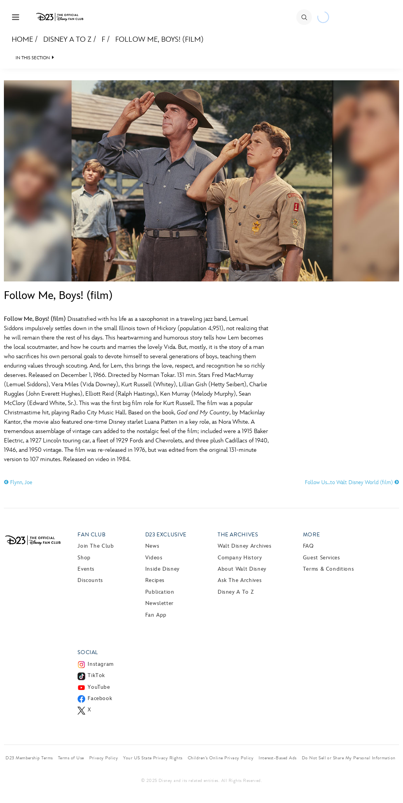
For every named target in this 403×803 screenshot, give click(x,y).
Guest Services (321, 557)
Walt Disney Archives (245, 546)
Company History (240, 557)
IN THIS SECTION (33, 58)
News (152, 546)
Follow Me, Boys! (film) (159, 39)
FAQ (308, 546)
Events (86, 569)
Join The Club (95, 546)
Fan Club (91, 535)
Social (87, 652)
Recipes (155, 580)
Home (22, 39)
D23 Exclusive (166, 535)
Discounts (90, 580)
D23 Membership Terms (29, 757)
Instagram (101, 664)
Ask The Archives (240, 580)
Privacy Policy (103, 757)
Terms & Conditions (328, 569)
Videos (154, 557)
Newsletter (159, 603)
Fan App (156, 615)
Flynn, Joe (18, 482)
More (311, 535)
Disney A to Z (67, 39)
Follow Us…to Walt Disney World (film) (352, 482)
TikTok (96, 675)
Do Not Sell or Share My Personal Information (349, 757)
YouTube (99, 687)
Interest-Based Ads (278, 757)
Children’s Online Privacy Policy (220, 757)
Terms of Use (71, 757)
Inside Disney (162, 569)
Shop (84, 557)
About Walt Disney (242, 569)
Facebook (100, 698)
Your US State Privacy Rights (152, 757)
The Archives (238, 535)
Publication (159, 592)
